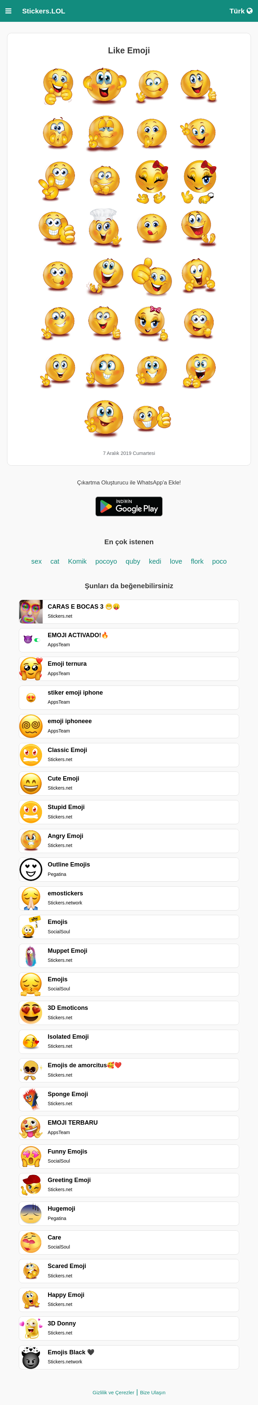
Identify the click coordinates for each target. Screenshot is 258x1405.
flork (198, 561)
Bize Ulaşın (153, 1392)
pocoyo (106, 561)
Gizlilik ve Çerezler (113, 1392)
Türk (241, 11)
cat (54, 561)
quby (133, 561)
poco (219, 561)
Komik (77, 561)
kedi (155, 561)
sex (36, 561)
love (176, 561)
